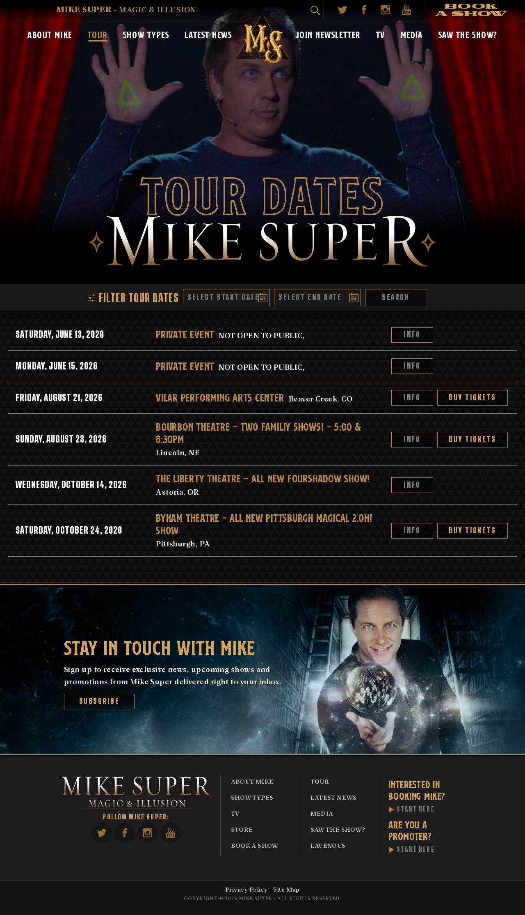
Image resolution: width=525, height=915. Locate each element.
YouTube (406, 10)
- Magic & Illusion (126, 9)
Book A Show (254, 845)
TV (380, 34)
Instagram (385, 10)
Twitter (342, 10)
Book (471, 9)
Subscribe (99, 701)
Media (412, 34)
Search (395, 297)
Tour (97, 34)
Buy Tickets (472, 397)
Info (412, 334)
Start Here (416, 809)
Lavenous (328, 845)
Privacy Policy (246, 889)
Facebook (363, 10)
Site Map (286, 889)
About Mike (49, 34)
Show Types (146, 34)
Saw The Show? (468, 34)
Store (242, 829)
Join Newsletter (328, 34)
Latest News (208, 34)
